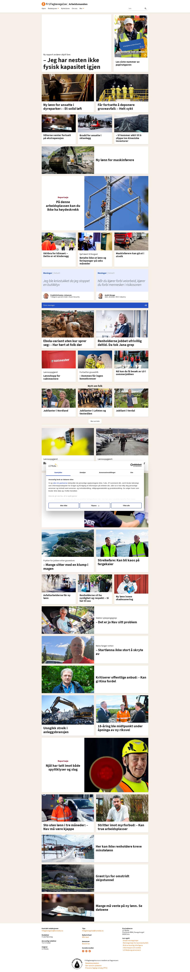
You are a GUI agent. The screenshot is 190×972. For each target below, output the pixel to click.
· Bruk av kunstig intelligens (132, 945)
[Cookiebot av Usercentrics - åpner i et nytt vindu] (132, 465)
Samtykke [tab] (58, 472)
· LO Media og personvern (131, 950)
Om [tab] (131, 472)
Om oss (74, 8)
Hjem (44, 8)
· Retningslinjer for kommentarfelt (135, 943)
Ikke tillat (63, 505)
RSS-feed (85, 937)
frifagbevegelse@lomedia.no (52, 931)
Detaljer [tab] (83, 472)
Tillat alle (126, 505)
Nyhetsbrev (65, 8)
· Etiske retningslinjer (130, 940)
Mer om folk (95, 421)
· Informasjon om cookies (131, 948)
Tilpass (95, 505)
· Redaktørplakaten (92, 963)
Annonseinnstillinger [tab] (107, 472)
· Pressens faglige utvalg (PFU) (96, 968)
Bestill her (86, 944)
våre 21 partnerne (60, 483)
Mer (82, 8)
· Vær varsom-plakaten (93, 965)
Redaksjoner (53, 8)
